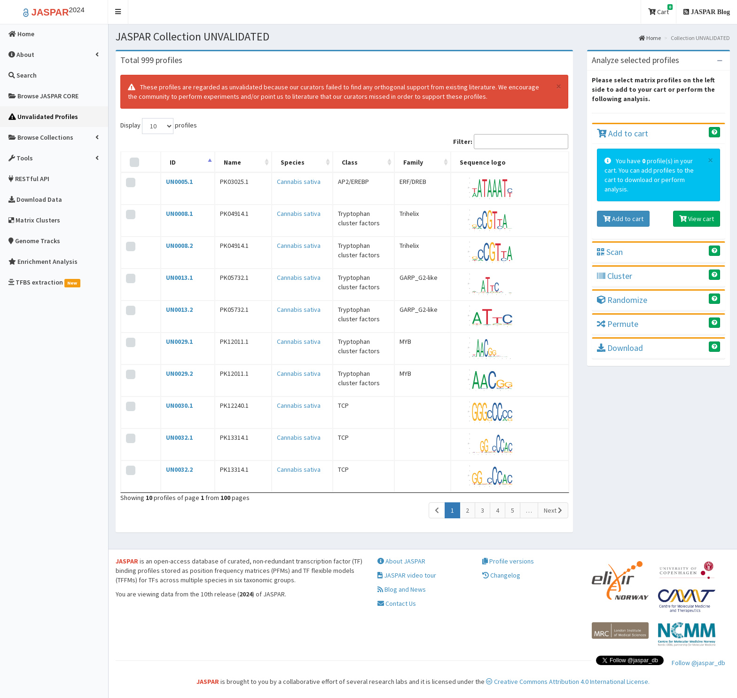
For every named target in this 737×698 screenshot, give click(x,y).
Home (650, 37)
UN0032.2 (172, 469)
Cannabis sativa (273, 181)
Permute (617, 323)
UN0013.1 (172, 277)
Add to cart (622, 133)
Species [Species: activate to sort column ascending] (267, 162)
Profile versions (508, 561)
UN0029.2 (172, 373)
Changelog (501, 575)
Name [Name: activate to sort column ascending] (216, 162)
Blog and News (401, 589)
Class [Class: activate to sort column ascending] (328, 162)
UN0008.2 (172, 245)
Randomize (622, 299)
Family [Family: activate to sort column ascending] (432, 162)
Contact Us (396, 603)
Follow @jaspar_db (698, 662)
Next (553, 510)
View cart (696, 218)
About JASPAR (401, 561)
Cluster (614, 275)
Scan (610, 251)
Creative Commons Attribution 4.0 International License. (568, 681)
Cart (660, 10)
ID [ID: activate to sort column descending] (166, 162)
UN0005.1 (172, 181)
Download (620, 347)
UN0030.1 (172, 405)
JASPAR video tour (406, 575)
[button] (118, 12)
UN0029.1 (172, 341)
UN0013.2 (172, 309)
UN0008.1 (172, 213)
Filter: (510, 141)
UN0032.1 (172, 437)
